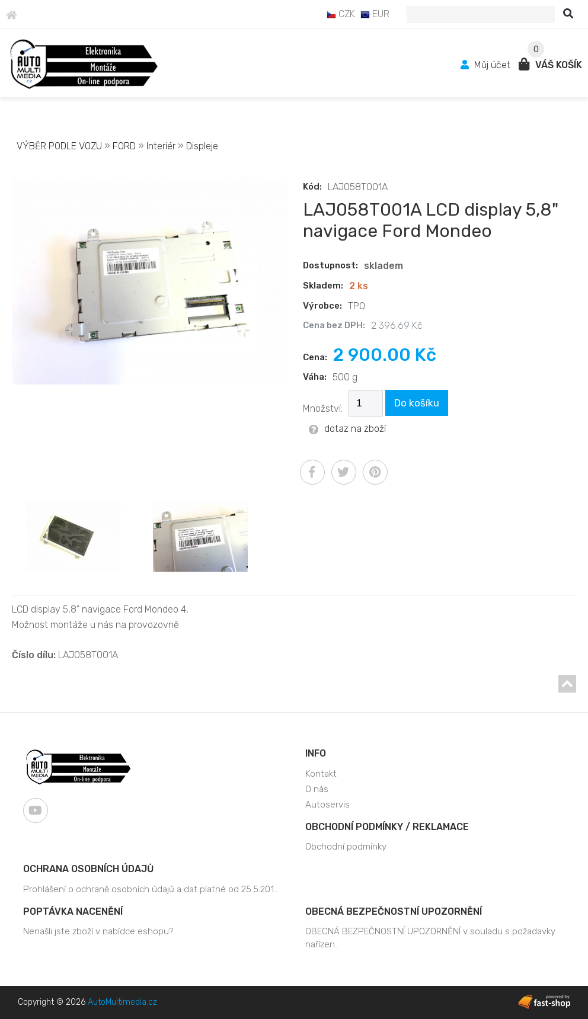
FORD (124, 146)
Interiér (160, 146)
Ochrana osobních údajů (88, 868)
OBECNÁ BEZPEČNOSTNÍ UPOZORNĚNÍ (393, 911)
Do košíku (416, 403)
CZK (341, 14)
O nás (316, 789)
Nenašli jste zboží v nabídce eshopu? (98, 931)
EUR (374, 14)
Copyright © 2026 (87, 1002)
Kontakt (321, 773)
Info (315, 753)
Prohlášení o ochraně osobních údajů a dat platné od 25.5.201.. (150, 889)
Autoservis (327, 804)
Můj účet (487, 65)
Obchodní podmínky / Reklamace (387, 826)
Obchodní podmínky (345, 846)
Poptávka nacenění (73, 911)
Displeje (202, 146)
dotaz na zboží (347, 428)
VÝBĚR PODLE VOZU (59, 146)
